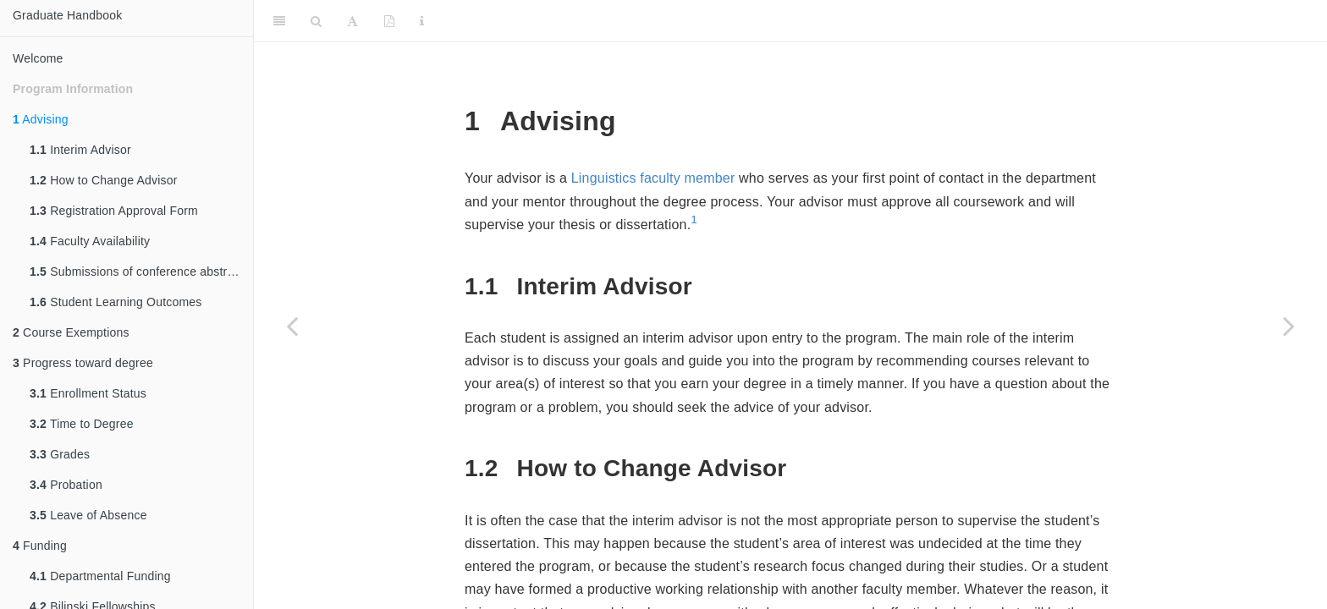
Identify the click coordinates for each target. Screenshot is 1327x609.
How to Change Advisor (104, 180)
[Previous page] (292, 325)
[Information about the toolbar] (422, 21)
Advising (41, 119)
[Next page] (1289, 325)
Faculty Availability (90, 241)
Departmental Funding (100, 576)
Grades (60, 454)
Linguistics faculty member (653, 178)
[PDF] (389, 21)
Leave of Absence (88, 515)
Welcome (38, 58)
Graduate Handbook (68, 15)
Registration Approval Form (114, 210)
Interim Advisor (80, 149)
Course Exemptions (71, 332)
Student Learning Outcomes (115, 302)
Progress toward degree (83, 363)
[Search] (316, 21)
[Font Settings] (352, 21)
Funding (40, 545)
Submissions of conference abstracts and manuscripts (141, 271)
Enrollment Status (88, 393)
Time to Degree (82, 424)
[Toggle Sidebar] (279, 21)
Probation (66, 484)
